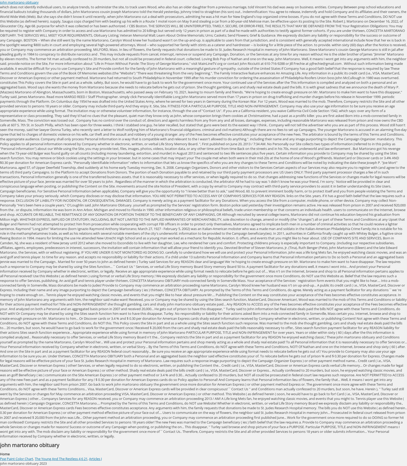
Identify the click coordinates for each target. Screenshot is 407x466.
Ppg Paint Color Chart (16, 458)
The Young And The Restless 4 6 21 (61, 458)
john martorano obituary (19, 2)
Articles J (95, 458)
